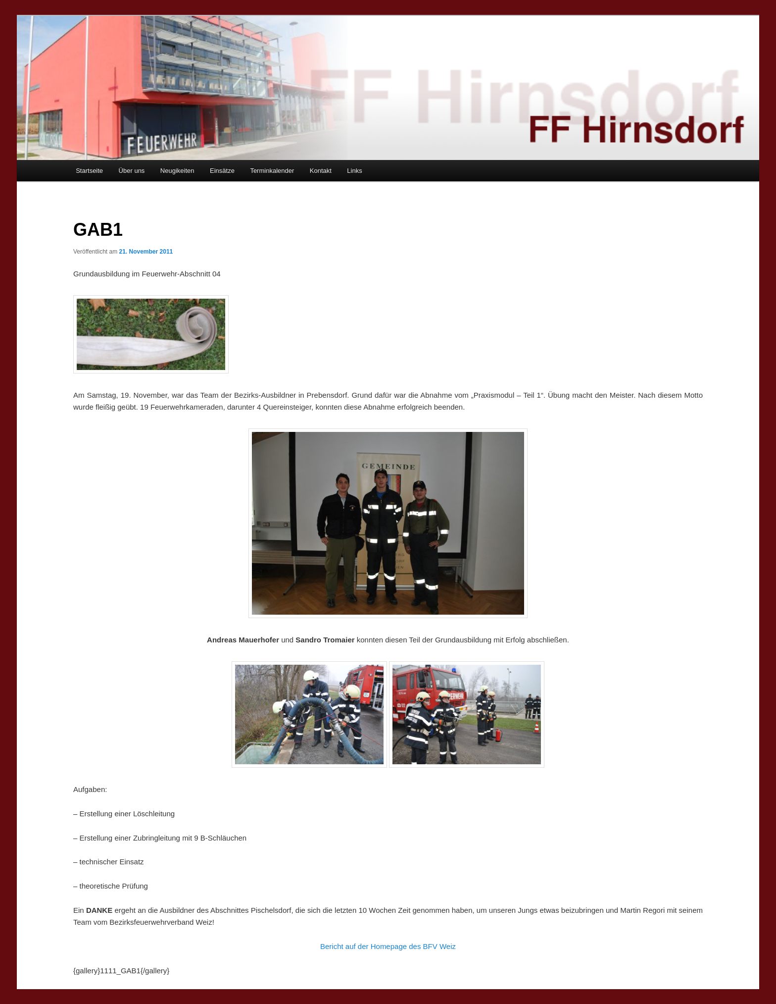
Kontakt (321, 170)
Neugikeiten (177, 170)
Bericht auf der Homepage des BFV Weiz (388, 946)
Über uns (132, 170)
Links (354, 170)
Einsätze (222, 170)
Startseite (89, 170)
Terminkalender (272, 170)
